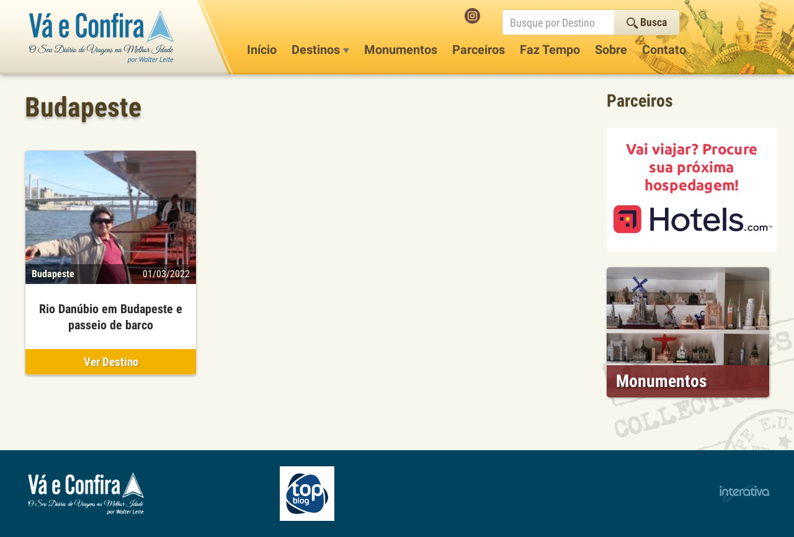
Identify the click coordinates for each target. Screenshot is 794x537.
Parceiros (478, 49)
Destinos (320, 49)
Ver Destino (111, 362)
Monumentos (400, 49)
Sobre (611, 49)
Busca (647, 22)
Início (262, 49)
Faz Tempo (550, 49)
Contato (664, 49)
